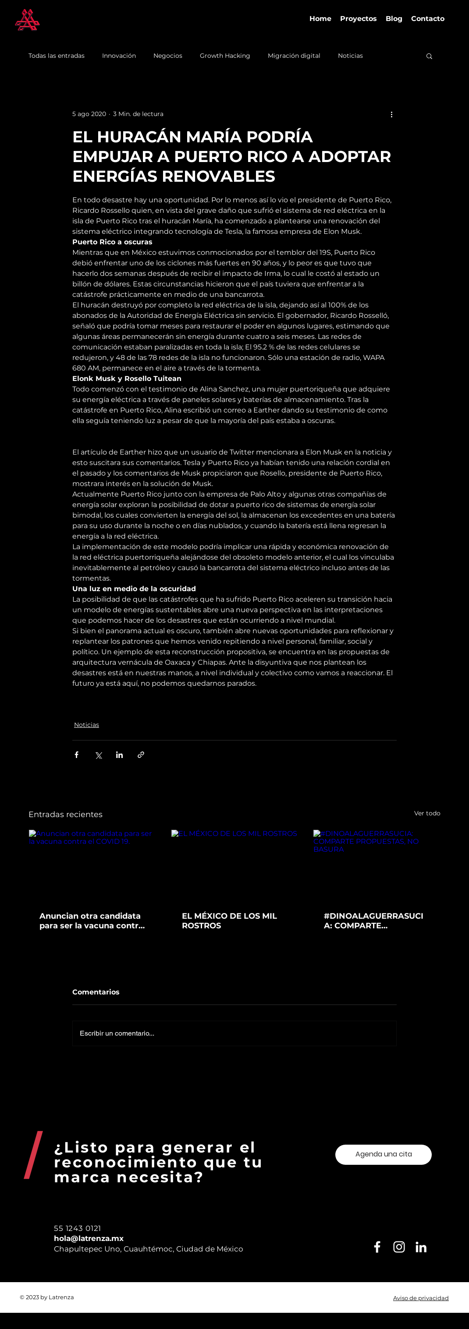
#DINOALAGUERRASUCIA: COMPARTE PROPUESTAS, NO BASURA (373, 921)
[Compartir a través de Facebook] (76, 755)
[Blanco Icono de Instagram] (399, 1247)
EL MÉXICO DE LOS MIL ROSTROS (229, 921)
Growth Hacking (225, 56)
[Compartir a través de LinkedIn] (119, 755)
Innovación (119, 56)
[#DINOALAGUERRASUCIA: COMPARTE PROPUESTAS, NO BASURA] (376, 865)
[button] (429, 55)
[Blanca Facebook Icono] (377, 1247)
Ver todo (427, 813)
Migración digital (294, 56)
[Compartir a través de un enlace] (141, 755)
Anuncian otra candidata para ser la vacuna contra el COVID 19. (91, 921)
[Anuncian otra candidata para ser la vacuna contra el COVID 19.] (92, 865)
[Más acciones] (391, 114)
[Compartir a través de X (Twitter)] (98, 755)
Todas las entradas (56, 56)
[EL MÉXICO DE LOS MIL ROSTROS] (234, 865)
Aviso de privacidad (421, 1297)
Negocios (167, 56)
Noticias (350, 56)
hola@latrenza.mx (89, 1238)
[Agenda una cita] (383, 1155)
